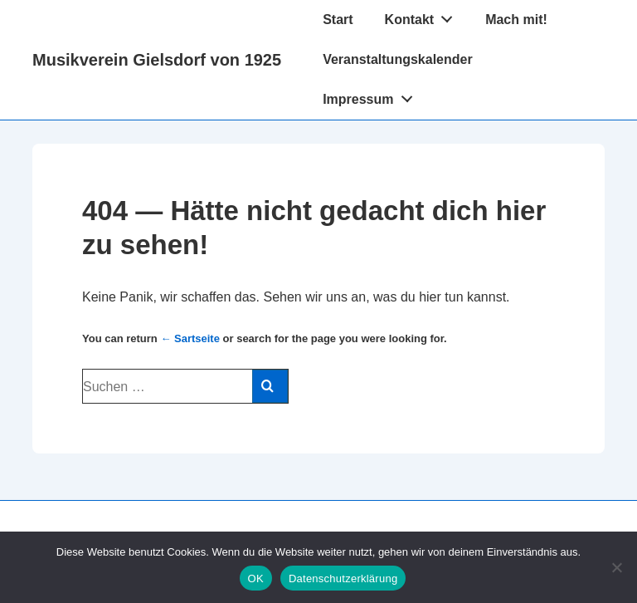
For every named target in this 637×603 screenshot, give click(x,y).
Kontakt (423, 16)
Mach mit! (516, 19)
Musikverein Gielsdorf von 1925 (156, 60)
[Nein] (616, 567)
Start (338, 19)
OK (256, 578)
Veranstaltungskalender (398, 59)
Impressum (372, 95)
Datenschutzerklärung (343, 578)
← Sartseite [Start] (190, 338)
